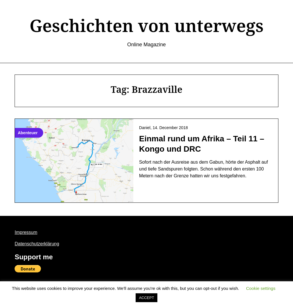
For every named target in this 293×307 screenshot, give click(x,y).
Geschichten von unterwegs (146, 25)
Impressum (26, 232)
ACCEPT (146, 298)
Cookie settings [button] (261, 288)
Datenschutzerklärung (37, 243)
